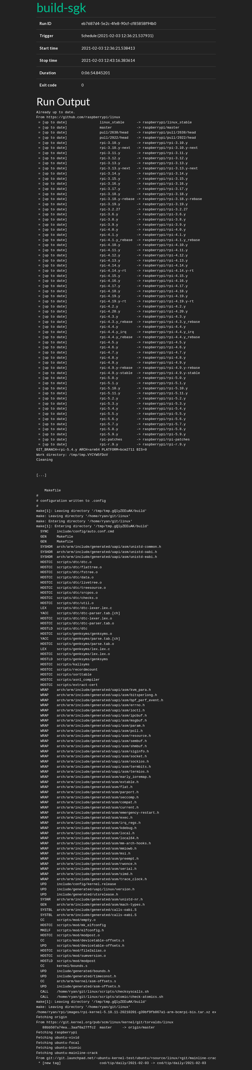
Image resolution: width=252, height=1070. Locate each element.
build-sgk (61, 7)
